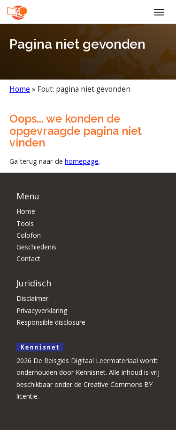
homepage (82, 161)
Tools (25, 223)
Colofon (28, 235)
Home (19, 89)
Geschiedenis (36, 246)
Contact (28, 258)
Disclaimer (32, 298)
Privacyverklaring (41, 310)
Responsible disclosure (50, 322)
